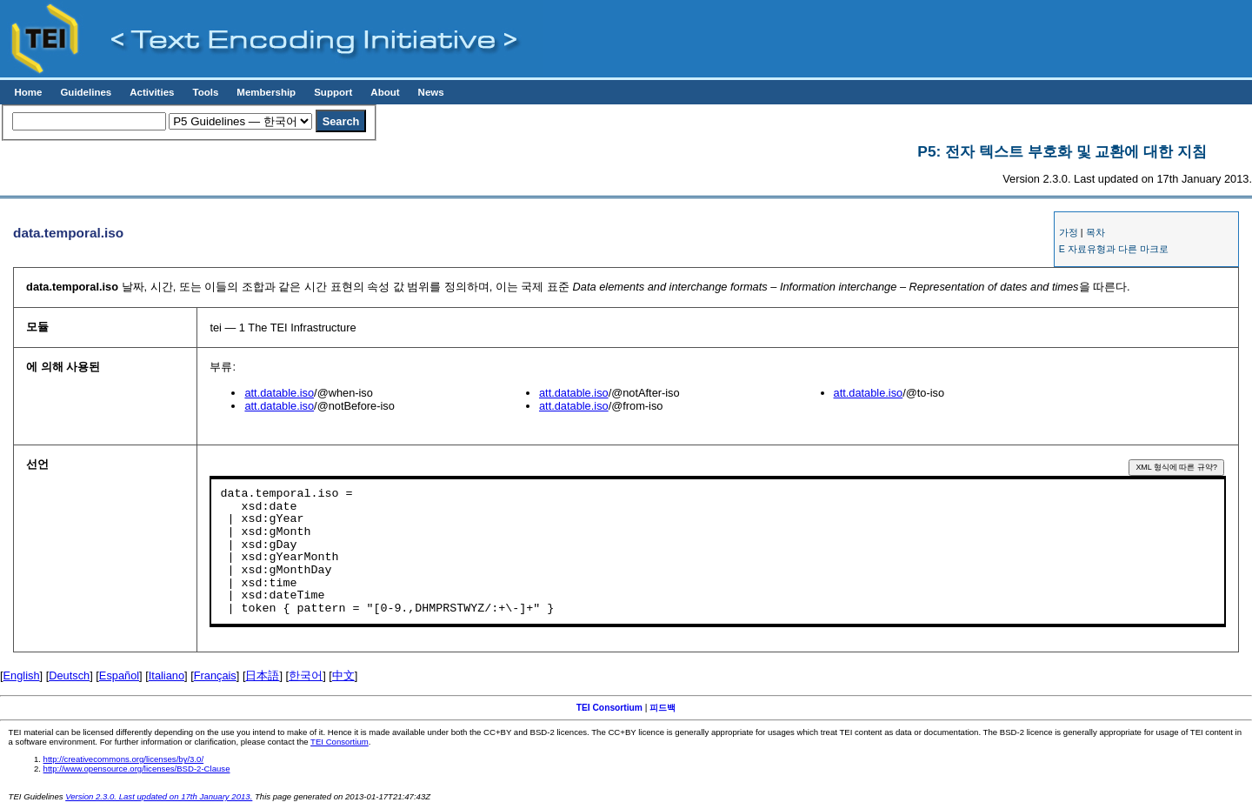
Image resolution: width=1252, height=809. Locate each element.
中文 (343, 675)
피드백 (662, 707)
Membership (266, 92)
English (21, 675)
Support (333, 92)
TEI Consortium (609, 707)
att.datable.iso (279, 392)
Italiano (166, 675)
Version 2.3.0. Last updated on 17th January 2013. (158, 796)
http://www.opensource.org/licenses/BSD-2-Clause (136, 768)
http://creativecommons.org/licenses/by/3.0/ (123, 759)
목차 (1095, 232)
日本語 (262, 675)
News (431, 92)
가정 (1068, 232)
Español (119, 675)
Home (28, 92)
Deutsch (69, 675)
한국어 (306, 675)
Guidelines (85, 92)
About (384, 92)
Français (215, 675)
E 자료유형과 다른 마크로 (1114, 249)
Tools (205, 92)
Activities (152, 92)
